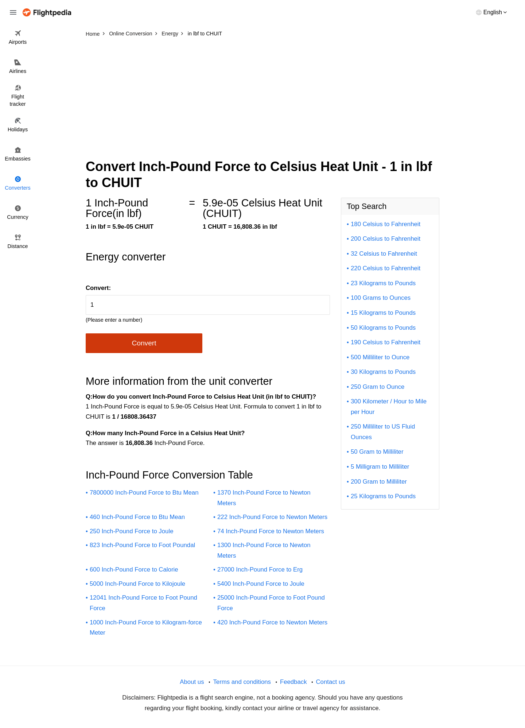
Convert (144, 343)
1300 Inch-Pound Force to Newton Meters (264, 550)
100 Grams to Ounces (381, 297)
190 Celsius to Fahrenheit (385, 342)
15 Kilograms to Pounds (383, 312)
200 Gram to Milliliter (379, 481)
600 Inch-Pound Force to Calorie (134, 569)
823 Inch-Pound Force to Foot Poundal (142, 545)
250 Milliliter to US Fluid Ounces (383, 432)
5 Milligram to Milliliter (380, 466)
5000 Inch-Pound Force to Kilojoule (137, 583)
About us (192, 681)
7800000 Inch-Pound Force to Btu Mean (144, 492)
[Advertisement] (262, 95)
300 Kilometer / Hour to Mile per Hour (389, 406)
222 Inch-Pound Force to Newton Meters (272, 517)
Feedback (293, 681)
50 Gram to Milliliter (377, 451)
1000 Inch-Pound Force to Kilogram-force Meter (146, 627)
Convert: (98, 287)
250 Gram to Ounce (377, 386)
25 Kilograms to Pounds (383, 496)
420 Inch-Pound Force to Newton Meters (272, 622)
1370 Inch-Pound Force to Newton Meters (264, 498)
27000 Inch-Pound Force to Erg (260, 569)
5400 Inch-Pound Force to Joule (260, 583)
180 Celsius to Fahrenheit (385, 224)
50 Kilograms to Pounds (383, 327)
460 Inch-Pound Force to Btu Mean (137, 517)
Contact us (330, 681)
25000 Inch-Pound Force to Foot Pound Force (271, 603)
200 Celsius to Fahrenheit (385, 238)
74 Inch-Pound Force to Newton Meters (270, 531)
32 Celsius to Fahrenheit (384, 253)
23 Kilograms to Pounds (383, 283)
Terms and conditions (242, 681)
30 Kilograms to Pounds (383, 371)
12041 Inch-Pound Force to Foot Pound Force (143, 603)
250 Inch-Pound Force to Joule (132, 531)
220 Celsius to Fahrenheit (385, 268)
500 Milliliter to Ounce (380, 357)
